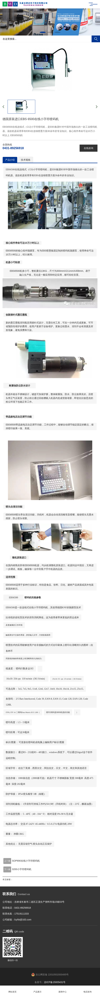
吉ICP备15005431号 (55, 982)
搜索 (96, 39)
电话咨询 (87, 990)
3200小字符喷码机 (21, 869)
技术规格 (25, 159)
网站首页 (12, 990)
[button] (43, 32)
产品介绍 (10, 159)
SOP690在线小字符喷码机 (26, 860)
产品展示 (37, 990)
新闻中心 (62, 990)
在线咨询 (88, 148)
